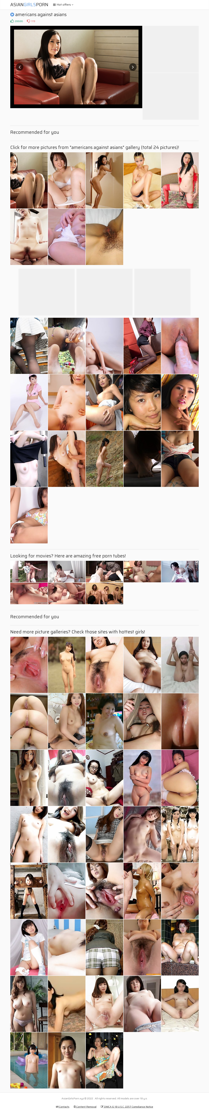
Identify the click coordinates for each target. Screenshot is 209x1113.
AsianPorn (29, 4)
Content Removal (85, 1107)
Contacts (62, 1107)
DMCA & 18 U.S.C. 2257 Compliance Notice (127, 1107)
